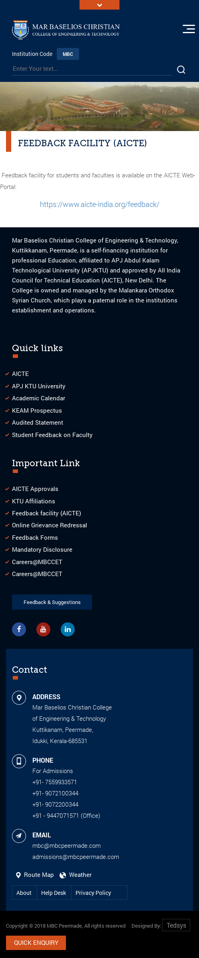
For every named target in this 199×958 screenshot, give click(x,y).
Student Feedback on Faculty (52, 435)
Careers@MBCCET (37, 562)
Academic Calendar (38, 398)
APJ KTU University (39, 386)
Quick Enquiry (36, 942)
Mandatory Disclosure (42, 549)
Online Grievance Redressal (49, 525)
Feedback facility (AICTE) (46, 513)
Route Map (36, 874)
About (24, 892)
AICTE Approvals (35, 489)
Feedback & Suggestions (52, 602)
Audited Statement (37, 422)
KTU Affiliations (33, 501)
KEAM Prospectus (37, 410)
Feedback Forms (35, 537)
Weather (76, 874)
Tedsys (176, 925)
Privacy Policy (93, 892)
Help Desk (54, 892)
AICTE (20, 374)
